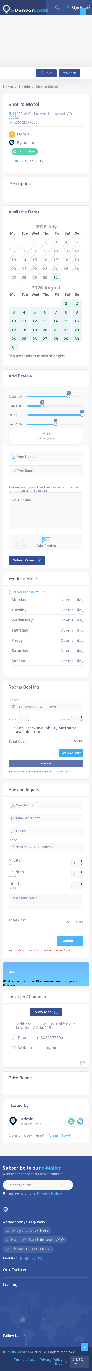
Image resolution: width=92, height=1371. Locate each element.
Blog (58, 1363)
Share (69, 73)
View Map (46, 1012)
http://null (49, 1047)
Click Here (39, 1230)
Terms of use (25, 1360)
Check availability (71, 753)
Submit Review (27, 560)
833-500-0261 (38, 1249)
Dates (14, 700)
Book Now (46, 763)
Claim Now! (59, 1135)
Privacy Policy (49, 1193)
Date (13, 840)
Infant (14, 884)
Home (8, 87)
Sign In (74, 8)
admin (27, 1120)
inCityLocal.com (20, 1352)
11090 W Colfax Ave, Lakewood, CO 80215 (40, 116)
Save (46, 73)
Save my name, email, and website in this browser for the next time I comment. (44, 489)
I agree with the (32, 1194)
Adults (14, 861)
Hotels (24, 87)
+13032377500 (23, 123)
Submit (71, 941)
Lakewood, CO (50, 1239)
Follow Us (14, 1336)
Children (16, 872)
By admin (21, 143)
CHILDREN (65, 720)
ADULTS (12, 720)
